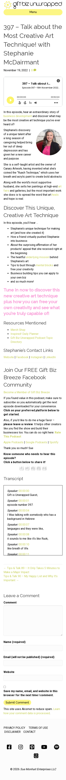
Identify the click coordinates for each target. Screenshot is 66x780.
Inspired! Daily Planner (25, 334)
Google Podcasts (36, 442)
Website (9, 357)
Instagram (37, 357)
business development (18, 116)
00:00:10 (24, 544)
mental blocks (44, 265)
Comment (10, 602)
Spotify (53, 442)
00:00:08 (24, 534)
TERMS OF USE (38, 727)
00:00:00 (24, 491)
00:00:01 (24, 500)
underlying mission (37, 257)
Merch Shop (18, 329)
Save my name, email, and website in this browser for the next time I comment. (31, 693)
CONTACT (29, 731)
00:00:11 (24, 554)
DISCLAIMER (12, 731)
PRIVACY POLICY (14, 727)
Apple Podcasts (13, 442)
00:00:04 (24, 510)
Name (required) (15, 642)
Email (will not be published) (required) (29, 657)
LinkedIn (50, 357)
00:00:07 (24, 524)
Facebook (22, 357)
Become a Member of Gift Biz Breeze (27, 392)
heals (55, 194)
